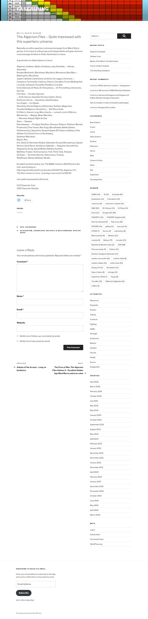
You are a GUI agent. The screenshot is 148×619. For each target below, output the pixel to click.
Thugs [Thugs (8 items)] (114, 277)
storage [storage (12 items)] (112, 272)
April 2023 (94, 439)
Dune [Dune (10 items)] (95, 213)
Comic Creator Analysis (99, 66)
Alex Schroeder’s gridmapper (117, 103)
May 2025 (94, 405)
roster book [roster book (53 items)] (116, 263)
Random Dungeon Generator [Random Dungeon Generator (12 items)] (104, 254)
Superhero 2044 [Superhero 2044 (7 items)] (99, 277)
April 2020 (94, 472)
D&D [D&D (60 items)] (95, 208)
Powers (93, 310)
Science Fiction (96, 160)
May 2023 (94, 434)
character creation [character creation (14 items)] (114, 203)
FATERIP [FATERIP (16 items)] (96, 226)
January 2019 (95, 481)
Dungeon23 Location (107, 107)
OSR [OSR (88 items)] (121, 245)
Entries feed (95, 534)
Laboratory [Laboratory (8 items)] (120, 231)
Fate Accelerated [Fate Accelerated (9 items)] (99, 222)
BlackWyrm (26, 231)
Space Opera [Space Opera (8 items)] (98, 272)
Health (92, 357)
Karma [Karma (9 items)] (107, 231)
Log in (92, 530)
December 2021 (96, 467)
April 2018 (94, 510)
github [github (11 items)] (110, 226)
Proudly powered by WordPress (28, 613)
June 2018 (94, 500)
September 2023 (97, 424)
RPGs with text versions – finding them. (114, 85)
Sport (92, 165)
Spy (91, 170)
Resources (94, 300)
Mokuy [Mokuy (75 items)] (107, 240)
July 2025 (94, 401)
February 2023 (96, 443)
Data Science (95, 137)
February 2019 (96, 477)
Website (21, 323)
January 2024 (95, 415)
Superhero (30, 227)
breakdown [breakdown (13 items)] (97, 199)
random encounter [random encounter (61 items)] (100, 258)
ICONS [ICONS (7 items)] (95, 231)
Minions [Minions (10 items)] (113, 235)
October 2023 (96, 420)
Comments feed (96, 539)
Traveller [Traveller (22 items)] (96, 281)
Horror (92, 151)
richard (37, 33)
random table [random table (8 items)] (120, 258)
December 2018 (96, 486)
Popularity (94, 305)
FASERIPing (33, 9)
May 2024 (94, 410)
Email (20, 309)
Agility (92, 329)
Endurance (94, 338)
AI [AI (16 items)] (106, 194)
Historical (94, 146)
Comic (92, 127)
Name (20, 296)
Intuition (93, 348)
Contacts (94, 319)
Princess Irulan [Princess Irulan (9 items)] (98, 249)
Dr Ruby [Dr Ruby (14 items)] (123, 208)
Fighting (93, 324)
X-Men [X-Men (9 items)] (95, 286)
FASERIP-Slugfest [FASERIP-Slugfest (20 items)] (116, 217)
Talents (93, 315)
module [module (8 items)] (95, 240)
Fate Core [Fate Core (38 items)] (117, 222)
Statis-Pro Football (97, 52)
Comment (22, 261)
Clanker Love (95, 56)
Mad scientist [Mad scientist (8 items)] (98, 235)
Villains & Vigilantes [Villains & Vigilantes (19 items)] (115, 281)
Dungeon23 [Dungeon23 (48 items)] (109, 213)
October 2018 (95, 496)
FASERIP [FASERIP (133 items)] (97, 217)
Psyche (93, 353)
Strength (93, 333)
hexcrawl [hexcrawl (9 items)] (122, 226)
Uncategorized (96, 179)
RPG (22, 227)
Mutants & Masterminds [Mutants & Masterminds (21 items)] (103, 245)
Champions (39, 231)
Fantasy (93, 141)
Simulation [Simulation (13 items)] (112, 267)
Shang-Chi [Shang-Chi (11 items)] (97, 267)
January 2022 (95, 463)
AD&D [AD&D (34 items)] (95, 194)
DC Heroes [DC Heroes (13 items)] (108, 208)
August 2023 (95, 429)
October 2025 (96, 396)
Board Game (95, 122)
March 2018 (95, 515)
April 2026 (94, 382)
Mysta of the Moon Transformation (104, 61)
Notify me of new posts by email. (35, 341)
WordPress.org (96, 544)
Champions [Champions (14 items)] (113, 199)
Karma (93, 362)
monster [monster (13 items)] (121, 240)
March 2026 (95, 386)
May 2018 (94, 505)
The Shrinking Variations (100, 70)
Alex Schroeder (96, 103)
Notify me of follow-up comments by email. (40, 336)
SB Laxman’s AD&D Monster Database (114, 90)
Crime (92, 132)
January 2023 (95, 448)
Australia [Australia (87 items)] (117, 194)
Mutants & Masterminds (59, 231)
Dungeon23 (95, 367)
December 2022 (96, 453)
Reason (93, 343)
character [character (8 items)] (96, 203)
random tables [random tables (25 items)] (99, 263)
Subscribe (24, 593)
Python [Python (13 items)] (114, 249)
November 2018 (96, 491)
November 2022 (96, 458)
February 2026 (96, 391)
